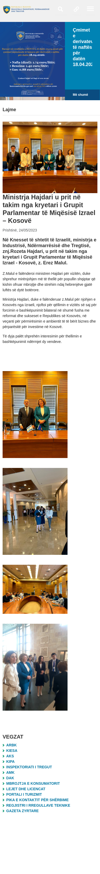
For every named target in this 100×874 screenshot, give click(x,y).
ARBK (11, 745)
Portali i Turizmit (24, 794)
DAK (10, 778)
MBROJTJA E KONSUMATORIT (33, 783)
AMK (10, 772)
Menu (90, 14)
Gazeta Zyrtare (22, 811)
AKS (10, 756)
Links (76, 14)
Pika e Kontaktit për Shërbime (37, 800)
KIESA (11, 750)
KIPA (10, 761)
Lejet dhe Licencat (25, 789)
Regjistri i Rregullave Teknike (38, 805)
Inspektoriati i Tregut (29, 767)
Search (61, 14)
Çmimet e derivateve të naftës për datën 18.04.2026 (84, 47)
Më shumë (80, 95)
